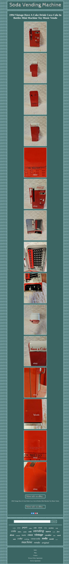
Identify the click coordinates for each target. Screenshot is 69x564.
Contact (35, 555)
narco (48, 531)
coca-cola (35, 538)
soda (44, 538)
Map (35, 552)
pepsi (24, 527)
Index (35, 550)
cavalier (48, 535)
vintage (38, 534)
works (54, 532)
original (45, 542)
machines (51, 528)
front (18, 528)
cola (13, 531)
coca (30, 534)
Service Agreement (35, 560)
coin (35, 528)
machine (27, 542)
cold (29, 532)
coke (20, 538)
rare (54, 535)
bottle (24, 535)
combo (14, 528)
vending (38, 531)
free (58, 532)
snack (59, 535)
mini (14, 539)
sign (57, 528)
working (26, 539)
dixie (12, 535)
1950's (19, 532)
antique (30, 528)
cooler (25, 532)
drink (40, 528)
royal (57, 539)
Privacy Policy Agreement (35, 558)
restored (18, 535)
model (51, 539)
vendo (37, 542)
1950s (45, 528)
